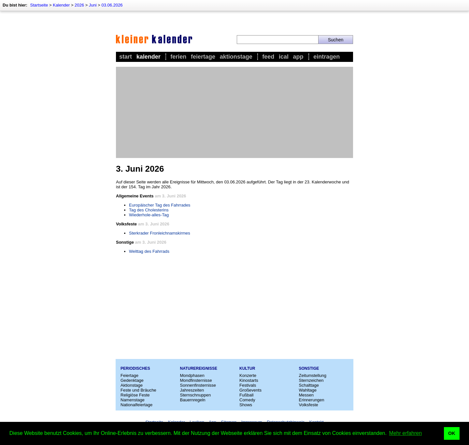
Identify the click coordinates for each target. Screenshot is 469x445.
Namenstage (133, 399)
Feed (268, 56)
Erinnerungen (311, 399)
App (298, 56)
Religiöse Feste (135, 395)
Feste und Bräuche (138, 390)
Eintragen (326, 56)
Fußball (246, 395)
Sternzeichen (311, 380)
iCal (284, 56)
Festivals (247, 385)
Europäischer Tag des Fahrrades (159, 205)
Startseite (39, 5)
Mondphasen (192, 375)
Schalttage (309, 385)
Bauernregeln (193, 399)
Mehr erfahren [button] (405, 433)
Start (125, 56)
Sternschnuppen (195, 395)
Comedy (247, 399)
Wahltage (308, 390)
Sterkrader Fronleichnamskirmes (159, 233)
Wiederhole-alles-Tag (149, 214)
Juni (93, 5)
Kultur (247, 368)
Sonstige (309, 368)
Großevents (250, 390)
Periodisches (135, 368)
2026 (79, 5)
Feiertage (203, 56)
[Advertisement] (234, 112)
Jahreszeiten (192, 390)
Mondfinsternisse (196, 380)
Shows (245, 404)
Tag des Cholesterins (148, 210)
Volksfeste (308, 404)
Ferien (178, 56)
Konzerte (247, 375)
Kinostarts (248, 380)
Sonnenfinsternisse (198, 385)
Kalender (61, 5)
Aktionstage (236, 56)
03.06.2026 (112, 5)
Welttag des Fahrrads (149, 251)
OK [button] (451, 433)
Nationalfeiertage (136, 404)
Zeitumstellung (313, 375)
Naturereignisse (198, 368)
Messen (306, 395)
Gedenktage (132, 380)
